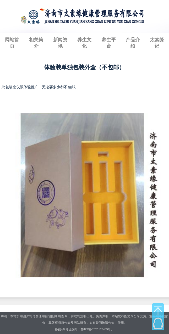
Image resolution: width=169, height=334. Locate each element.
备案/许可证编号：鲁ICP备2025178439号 (83, 329)
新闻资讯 (60, 43)
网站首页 (12, 43)
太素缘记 (157, 43)
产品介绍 (133, 43)
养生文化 (84, 43)
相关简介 (36, 43)
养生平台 (109, 43)
